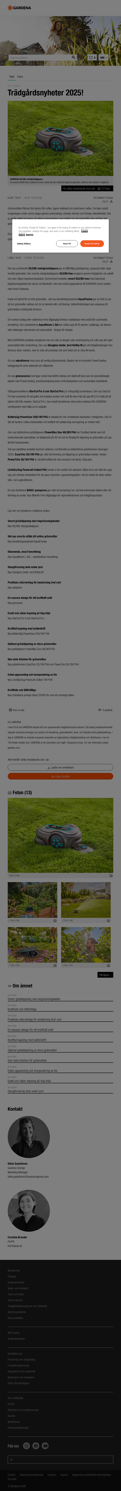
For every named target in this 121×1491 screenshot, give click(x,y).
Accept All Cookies (92, 243)
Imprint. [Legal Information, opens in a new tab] (30, 234)
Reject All (67, 243)
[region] (60, 236)
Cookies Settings (24, 243)
